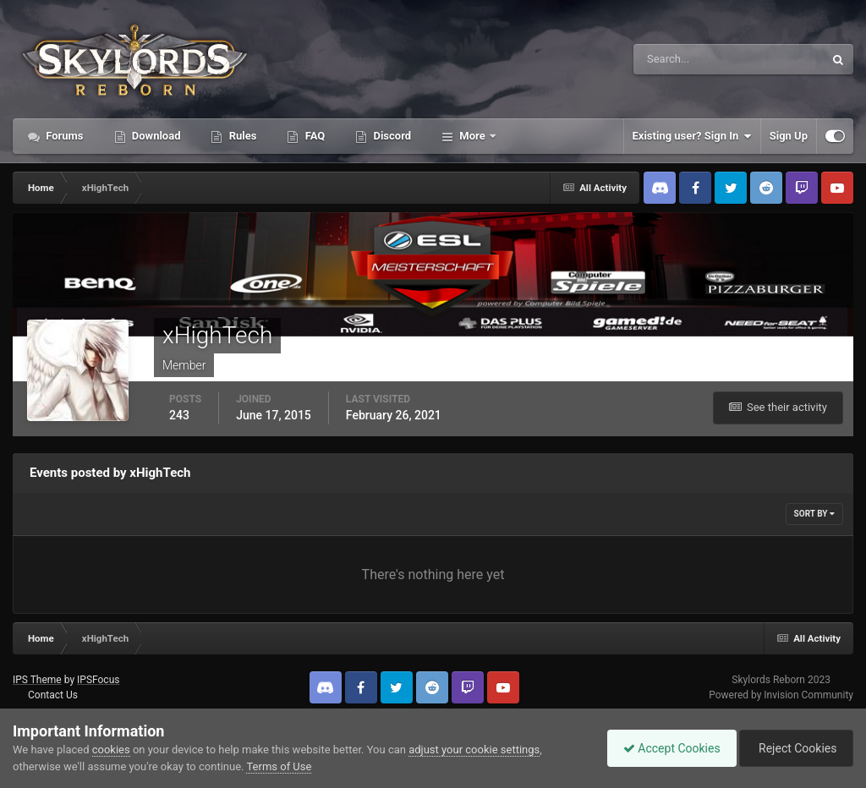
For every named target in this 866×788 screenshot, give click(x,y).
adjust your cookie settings (474, 749)
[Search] (677, 59)
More (472, 135)
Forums (63, 135)
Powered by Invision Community (781, 695)
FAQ (313, 135)
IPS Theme (37, 680)
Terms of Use (278, 766)
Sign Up (789, 135)
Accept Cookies (667, 748)
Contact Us (53, 695)
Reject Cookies (795, 748)
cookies (111, 749)
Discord (390, 135)
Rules (241, 135)
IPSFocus (98, 680)
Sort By (814, 513)
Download (155, 135)
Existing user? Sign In (692, 136)
